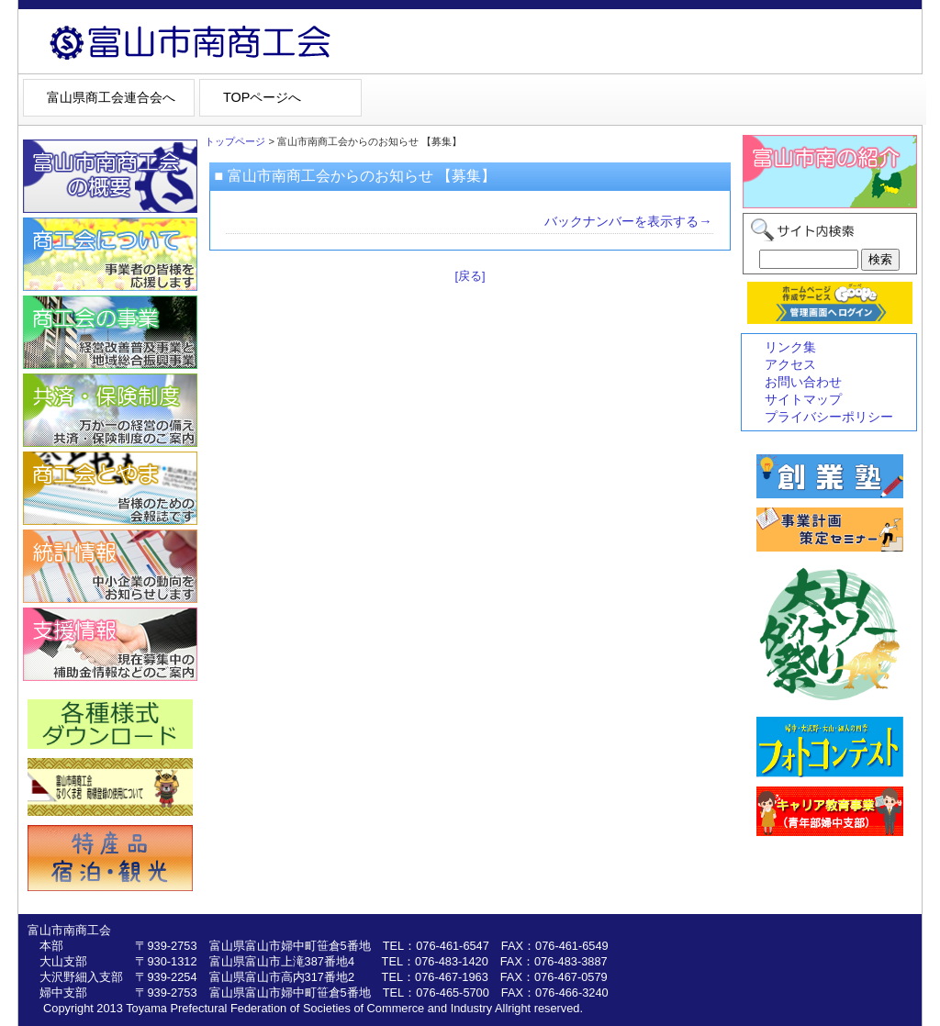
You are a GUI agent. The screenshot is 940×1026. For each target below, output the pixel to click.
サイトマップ (803, 399)
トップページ (235, 141)
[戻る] (469, 276)
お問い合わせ (803, 381)
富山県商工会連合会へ (111, 97)
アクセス (790, 364)
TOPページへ (262, 97)
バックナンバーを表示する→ (627, 221)
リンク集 (790, 347)
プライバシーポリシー (829, 416)
